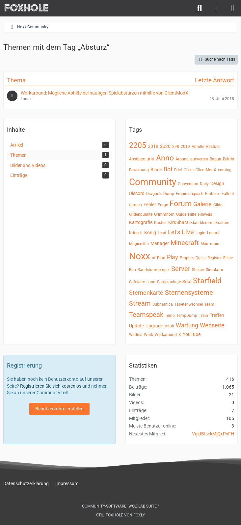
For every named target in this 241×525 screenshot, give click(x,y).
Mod (204, 243)
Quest (201, 258)
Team (209, 304)
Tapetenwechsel (188, 304)
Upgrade (154, 325)
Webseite (212, 325)
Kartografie (140, 222)
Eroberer (212, 193)
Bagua (215, 159)
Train (203, 315)
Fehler (150, 204)
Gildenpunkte (140, 214)
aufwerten (199, 159)
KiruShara (178, 222)
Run (132, 269)
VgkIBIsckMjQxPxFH (213, 433)
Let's (174, 232)
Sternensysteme (189, 292)
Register (214, 258)
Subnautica (162, 304)
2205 (137, 145)
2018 (153, 146)
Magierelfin (139, 243)
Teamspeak (146, 314)
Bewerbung (139, 170)
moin (214, 243)
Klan (194, 222)
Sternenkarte (146, 292)
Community (152, 182)
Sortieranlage (169, 282)
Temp (170, 315)
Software (137, 282)
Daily (204, 183)
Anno (165, 157)
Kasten (160, 222)
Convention (188, 183)
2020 (165, 146)
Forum (181, 203)
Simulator (214, 269)
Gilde (217, 205)
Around (182, 159)
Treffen (217, 315)
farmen (135, 205)
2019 (185, 146)
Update (136, 325)
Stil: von (120, 515)
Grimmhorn (164, 214)
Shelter (198, 269)
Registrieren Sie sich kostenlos (50, 386)
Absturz (213, 146)
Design (217, 183)
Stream (140, 303)
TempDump (186, 315)
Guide (181, 214)
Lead (162, 233)
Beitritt (228, 159)
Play (172, 257)
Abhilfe (198, 146)
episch (197, 193)
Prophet (187, 258)
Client (189, 170)
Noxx (139, 256)
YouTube (192, 334)
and (150, 158)
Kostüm (222, 222)
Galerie (202, 204)
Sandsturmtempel (154, 269)
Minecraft (185, 243)
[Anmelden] (216, 8)
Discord (137, 193)
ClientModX (206, 170)
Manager (159, 243)
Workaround (166, 334)
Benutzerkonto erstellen (59, 408)
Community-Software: (120, 506)
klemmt (207, 222)
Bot (168, 169)
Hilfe (192, 214)
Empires (183, 193)
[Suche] (199, 8)
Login (200, 233)
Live (188, 232)
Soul (186, 281)
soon (151, 282)
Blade (156, 169)
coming (224, 170)
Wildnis (135, 334)
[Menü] (232, 8)
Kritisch (136, 233)
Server (180, 269)
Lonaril (213, 233)
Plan (161, 258)
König (150, 232)
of (153, 258)
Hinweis (205, 214)
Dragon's (154, 193)
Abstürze (137, 159)
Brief (178, 170)
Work (148, 334)
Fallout (228, 193)
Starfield (207, 280)
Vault (169, 326)
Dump (168, 193)
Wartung (187, 325)
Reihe (228, 258)
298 (175, 146)
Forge (163, 205)
